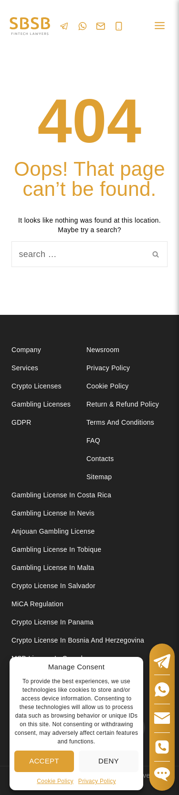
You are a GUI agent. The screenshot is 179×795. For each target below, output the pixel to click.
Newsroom (102, 350)
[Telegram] (64, 26)
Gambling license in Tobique (56, 549)
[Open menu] (159, 26)
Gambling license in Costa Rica (61, 495)
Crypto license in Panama (52, 622)
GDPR (21, 422)
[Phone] (119, 26)
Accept (44, 761)
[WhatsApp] (82, 26)
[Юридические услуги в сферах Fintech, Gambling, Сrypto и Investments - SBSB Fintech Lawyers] (30, 26)
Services (24, 368)
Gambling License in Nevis (53, 513)
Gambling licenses (41, 404)
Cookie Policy (55, 781)
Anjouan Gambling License (53, 531)
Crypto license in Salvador (53, 586)
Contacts (100, 458)
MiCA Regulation (37, 604)
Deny (108, 761)
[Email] (101, 26)
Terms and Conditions (121, 422)
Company (26, 350)
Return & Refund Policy (122, 404)
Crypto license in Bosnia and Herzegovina (77, 640)
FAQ (93, 440)
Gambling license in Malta (52, 567)
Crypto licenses (36, 386)
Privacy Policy (97, 781)
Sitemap (99, 477)
